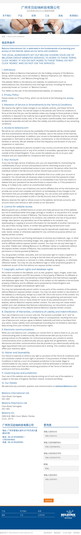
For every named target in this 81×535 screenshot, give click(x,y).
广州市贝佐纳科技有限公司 (40, 9)
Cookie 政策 (66, 533)
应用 (34, 15)
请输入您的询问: (50, 475)
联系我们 (74, 15)
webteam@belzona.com (66, 386)
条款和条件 (48, 533)
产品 (20, 15)
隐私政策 (57, 533)
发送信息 (48, 500)
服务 (3, 515)
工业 (47, 15)
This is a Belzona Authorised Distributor (68, 514)
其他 (60, 15)
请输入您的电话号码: (52, 453)
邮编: (46, 464)
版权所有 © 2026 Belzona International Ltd (16, 533)
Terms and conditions (16, 36)
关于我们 (6, 15)
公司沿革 (41, 515)
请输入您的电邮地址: (52, 442)
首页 (3, 36)
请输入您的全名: (50, 431)
